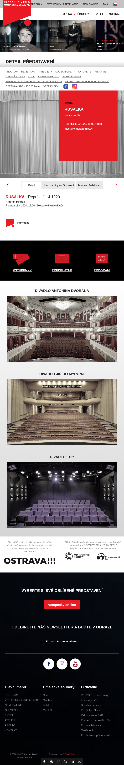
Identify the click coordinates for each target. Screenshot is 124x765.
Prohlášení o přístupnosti (95, 735)
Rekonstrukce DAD (92, 715)
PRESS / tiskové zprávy (94, 695)
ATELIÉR (10, 720)
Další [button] (105, 4)
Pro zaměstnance (91, 725)
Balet (46, 705)
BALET (99, 14)
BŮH (51, 46)
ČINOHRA (83, 14)
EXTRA (9, 715)
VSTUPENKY (22, 270)
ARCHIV (10, 725)
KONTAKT (11, 730)
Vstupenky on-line (62, 605)
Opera (46, 695)
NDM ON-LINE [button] (90, 4)
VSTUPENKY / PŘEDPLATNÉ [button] (62, 4)
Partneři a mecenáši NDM (96, 720)
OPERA (67, 14)
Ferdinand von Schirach (59, 49)
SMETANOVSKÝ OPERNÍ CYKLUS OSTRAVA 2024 (33, 81)
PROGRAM (11, 71)
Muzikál (47, 710)
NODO (31, 76)
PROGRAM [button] (36, 4)
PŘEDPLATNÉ (62, 270)
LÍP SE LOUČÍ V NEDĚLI (14, 46)
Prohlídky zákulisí (91, 710)
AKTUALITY (84, 71)
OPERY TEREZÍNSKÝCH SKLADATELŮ (87, 81)
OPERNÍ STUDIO (15, 76)
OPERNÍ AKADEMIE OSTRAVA (22, 86)
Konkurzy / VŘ (89, 700)
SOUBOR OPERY (65, 71)
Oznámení (87, 730)
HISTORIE (100, 71)
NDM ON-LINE (13, 705)
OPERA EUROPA (71, 76)
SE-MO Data (69, 754)
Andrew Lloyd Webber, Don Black (15, 49)
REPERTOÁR (28, 71)
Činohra (47, 700)
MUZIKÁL (114, 14)
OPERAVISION (51, 86)
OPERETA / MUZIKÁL (11, 43)
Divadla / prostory (91, 705)
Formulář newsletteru (62, 641)
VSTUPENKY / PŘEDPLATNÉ (22, 700)
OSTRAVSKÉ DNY (48, 76)
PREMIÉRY (45, 71)
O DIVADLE (11, 710)
